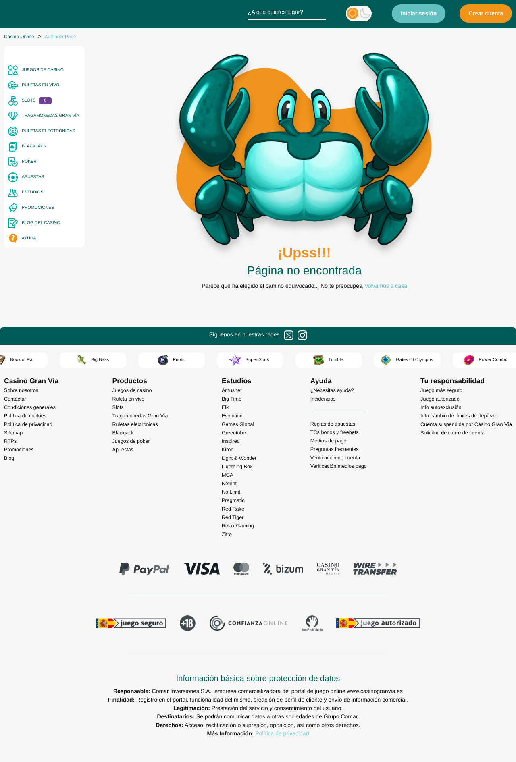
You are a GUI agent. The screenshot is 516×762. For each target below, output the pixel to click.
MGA (227, 475)
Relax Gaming (238, 526)
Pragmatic (233, 500)
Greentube (234, 433)
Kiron (227, 450)
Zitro (227, 534)
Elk (225, 407)
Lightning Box (237, 466)
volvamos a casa (386, 285)
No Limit (231, 492)
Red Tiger (233, 517)
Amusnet (232, 390)
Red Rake (233, 509)
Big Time (231, 399)
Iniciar (419, 13)
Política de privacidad (282, 733)
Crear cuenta (485, 13)
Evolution (232, 416)
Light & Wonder (239, 458)
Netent (229, 483)
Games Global (238, 424)
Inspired (231, 441)
